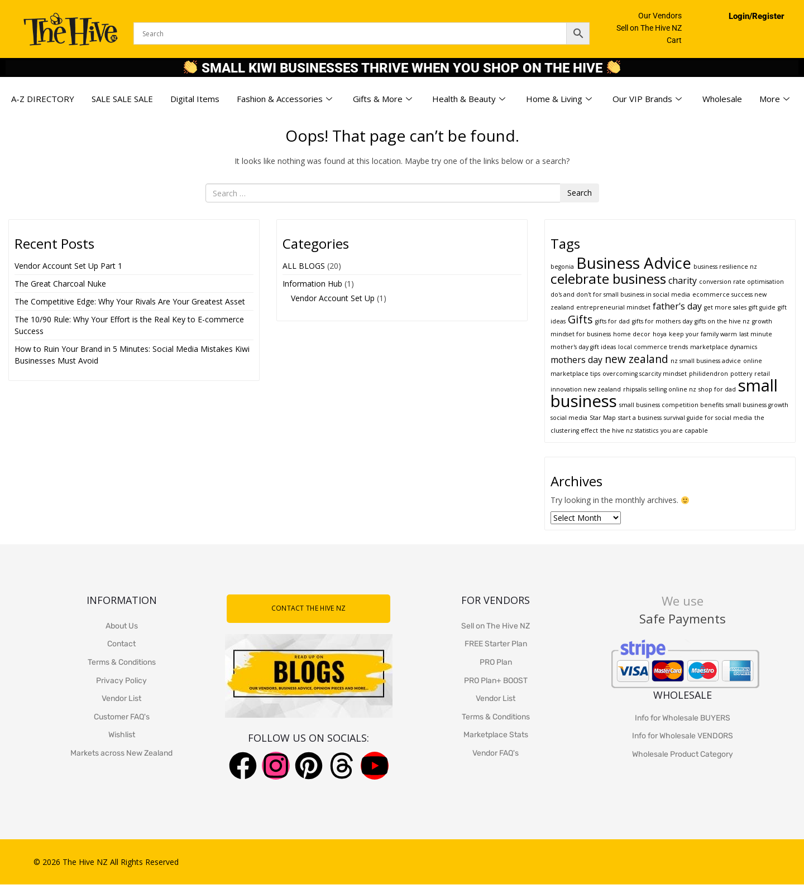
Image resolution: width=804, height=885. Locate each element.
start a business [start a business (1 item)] (640, 418)
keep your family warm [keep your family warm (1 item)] (703, 334)
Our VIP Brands (647, 99)
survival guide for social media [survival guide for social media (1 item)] (708, 418)
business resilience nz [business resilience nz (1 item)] (725, 266)
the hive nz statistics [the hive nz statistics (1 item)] (629, 430)
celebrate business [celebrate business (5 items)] (608, 278)
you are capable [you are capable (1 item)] (684, 430)
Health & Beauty (468, 99)
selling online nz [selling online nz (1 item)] (672, 389)
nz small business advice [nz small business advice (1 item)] (706, 361)
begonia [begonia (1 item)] (562, 266)
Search (579, 192)
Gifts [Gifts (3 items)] (580, 319)
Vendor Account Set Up (333, 298)
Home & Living (559, 99)
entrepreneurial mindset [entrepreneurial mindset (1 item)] (613, 307)
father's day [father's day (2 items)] (677, 306)
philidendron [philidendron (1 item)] (708, 374)
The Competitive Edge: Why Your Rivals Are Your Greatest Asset (130, 301)
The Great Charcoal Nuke (61, 283)
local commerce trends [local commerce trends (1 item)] (653, 347)
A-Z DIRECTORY (42, 98)
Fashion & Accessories (284, 99)
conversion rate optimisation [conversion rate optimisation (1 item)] (741, 282)
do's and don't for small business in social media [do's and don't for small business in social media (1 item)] (620, 294)
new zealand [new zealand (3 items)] (636, 358)
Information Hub (312, 283)
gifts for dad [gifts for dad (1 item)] (612, 321)
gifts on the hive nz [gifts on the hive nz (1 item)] (722, 321)
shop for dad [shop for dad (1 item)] (717, 389)
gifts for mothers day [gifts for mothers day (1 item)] (662, 321)
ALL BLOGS (304, 265)
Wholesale (722, 98)
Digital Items (194, 98)
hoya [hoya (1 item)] (660, 334)
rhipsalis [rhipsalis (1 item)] (635, 389)
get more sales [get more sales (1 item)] (725, 307)
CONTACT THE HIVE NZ (308, 608)
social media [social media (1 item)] (569, 418)
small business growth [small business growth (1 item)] (757, 405)
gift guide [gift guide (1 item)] (762, 307)
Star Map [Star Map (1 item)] (603, 418)
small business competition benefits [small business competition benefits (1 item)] (671, 405)
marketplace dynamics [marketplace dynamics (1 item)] (723, 347)
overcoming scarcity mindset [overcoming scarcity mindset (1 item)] (644, 374)
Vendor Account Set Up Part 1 (68, 265)
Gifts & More (382, 99)
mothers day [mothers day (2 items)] (576, 360)
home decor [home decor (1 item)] (631, 334)
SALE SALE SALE (122, 98)
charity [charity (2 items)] (682, 280)
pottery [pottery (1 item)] (741, 374)
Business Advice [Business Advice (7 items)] (633, 262)
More (774, 99)
